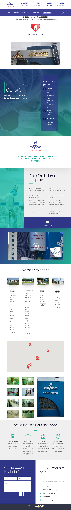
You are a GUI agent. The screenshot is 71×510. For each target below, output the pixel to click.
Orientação (36, 12)
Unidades (16, 12)
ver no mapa (43, 305)
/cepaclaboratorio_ (48, 500)
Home (8, 12)
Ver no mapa (28, 334)
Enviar (27, 494)
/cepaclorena (46, 496)
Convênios (25, 12)
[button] (38, 358)
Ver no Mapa (13, 333)
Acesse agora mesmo (35, 34)
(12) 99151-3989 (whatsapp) (50, 490)
